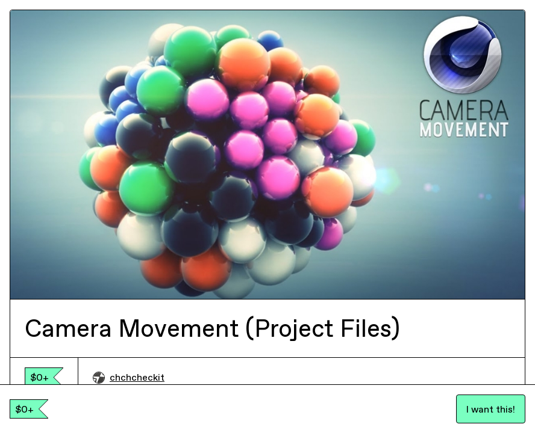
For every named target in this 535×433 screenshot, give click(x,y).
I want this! (490, 409)
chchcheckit (128, 377)
